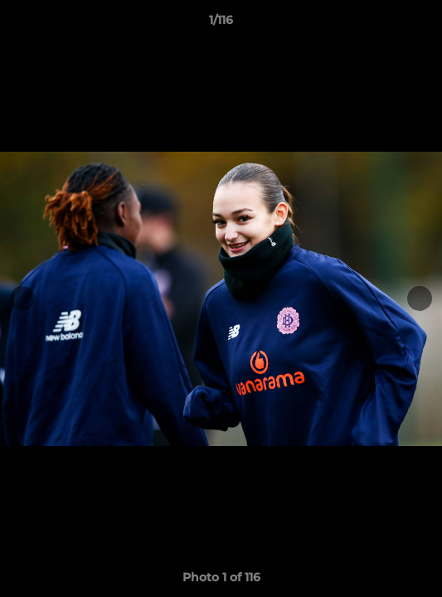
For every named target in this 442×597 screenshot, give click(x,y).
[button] (422, 24)
